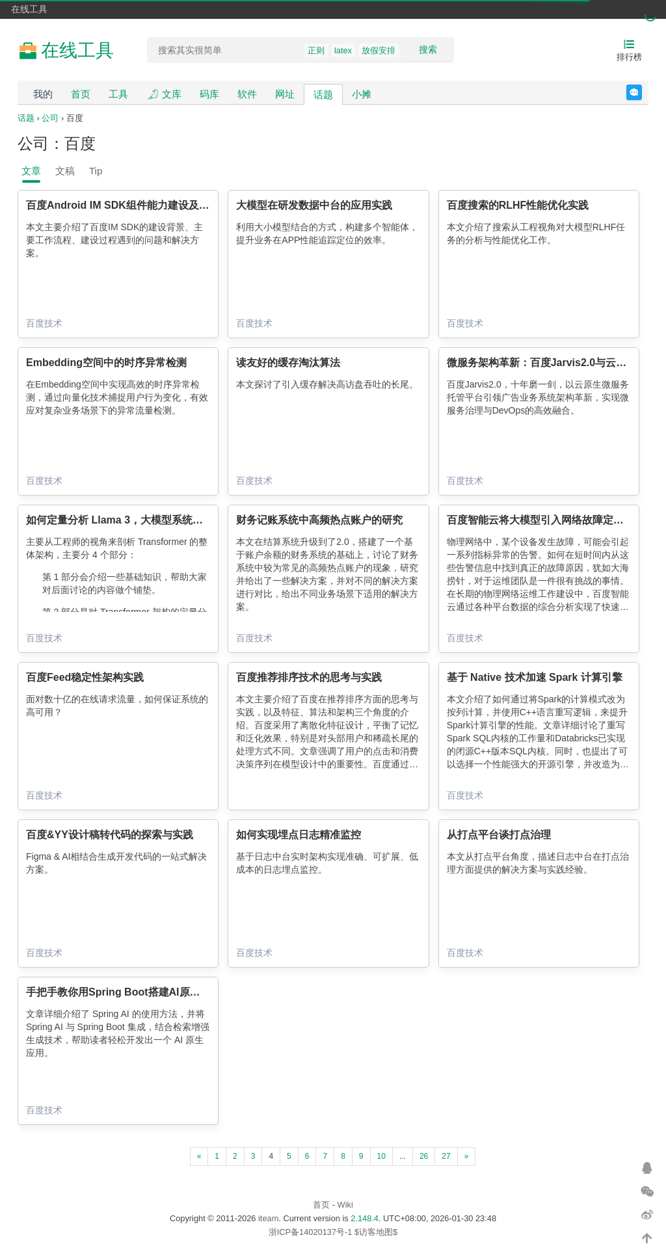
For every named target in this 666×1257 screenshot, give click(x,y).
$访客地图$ (375, 1232)
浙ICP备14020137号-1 (311, 1232)
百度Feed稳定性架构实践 (85, 677)
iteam (268, 1218)
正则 (316, 50)
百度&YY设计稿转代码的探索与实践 (109, 834)
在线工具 (29, 9)
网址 (285, 93)
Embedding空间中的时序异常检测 (106, 362)
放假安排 (378, 50)
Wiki (345, 1205)
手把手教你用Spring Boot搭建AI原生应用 (123, 992)
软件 (247, 93)
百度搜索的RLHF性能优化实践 (518, 205)
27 (446, 1156)
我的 (43, 93)
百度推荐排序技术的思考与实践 (309, 677)
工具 (118, 93)
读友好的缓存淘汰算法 (288, 362)
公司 (50, 118)
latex (343, 50)
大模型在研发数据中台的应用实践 (314, 205)
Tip (95, 170)
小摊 (361, 93)
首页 (80, 93)
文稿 (65, 170)
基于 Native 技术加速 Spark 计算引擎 (534, 677)
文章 (31, 170)
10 (381, 1156)
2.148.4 (365, 1218)
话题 (323, 94)
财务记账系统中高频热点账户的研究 (319, 519)
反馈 (641, 92)
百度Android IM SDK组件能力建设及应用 (123, 205)
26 (424, 1156)
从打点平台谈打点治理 (499, 834)
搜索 (428, 49)
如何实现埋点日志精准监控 (298, 834)
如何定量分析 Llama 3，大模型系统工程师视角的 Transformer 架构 (184, 519)
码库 (209, 93)
